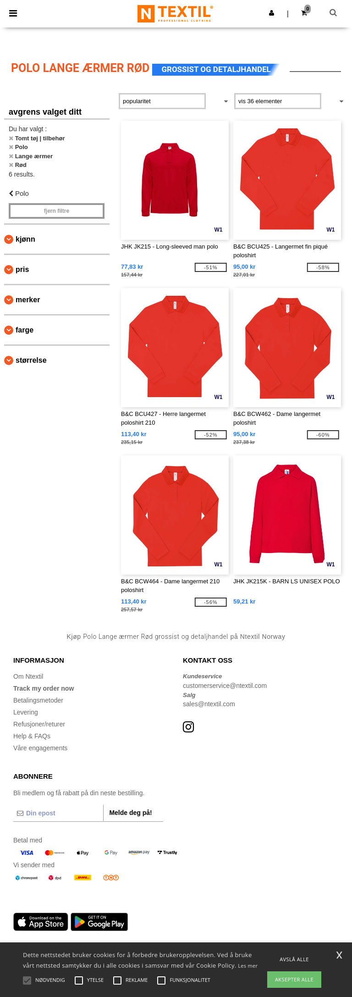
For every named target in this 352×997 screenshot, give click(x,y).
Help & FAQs (31, 736)
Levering (25, 712)
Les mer (248, 965)
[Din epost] (58, 813)
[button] (271, 13)
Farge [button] (24, 330)
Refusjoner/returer (39, 724)
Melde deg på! (130, 812)
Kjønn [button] (25, 239)
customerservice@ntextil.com (225, 685)
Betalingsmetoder (38, 700)
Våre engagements (40, 748)
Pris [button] (22, 269)
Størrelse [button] (31, 360)
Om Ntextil (28, 676)
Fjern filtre (56, 211)
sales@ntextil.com (209, 704)
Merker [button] (28, 300)
